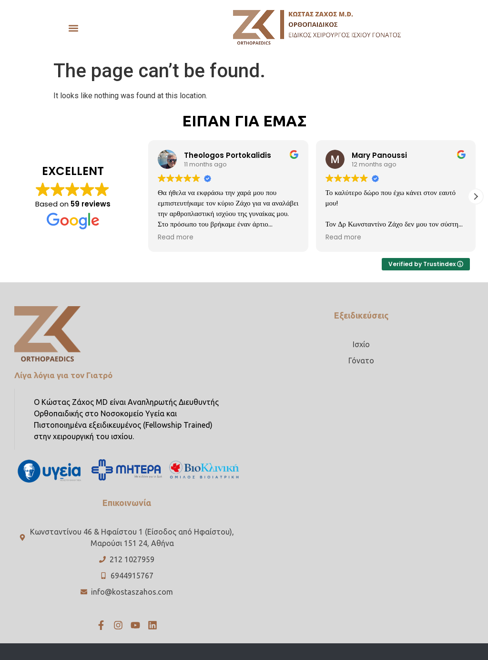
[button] (73, 28)
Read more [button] (175, 237)
